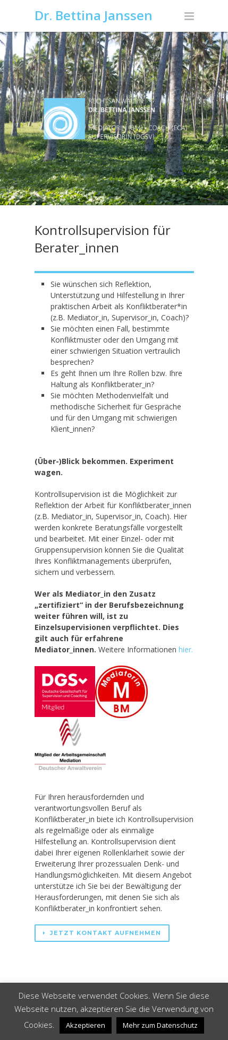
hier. (186, 649)
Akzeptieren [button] (85, 1025)
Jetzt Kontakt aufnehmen (102, 933)
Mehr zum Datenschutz (160, 1025)
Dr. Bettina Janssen (94, 15)
